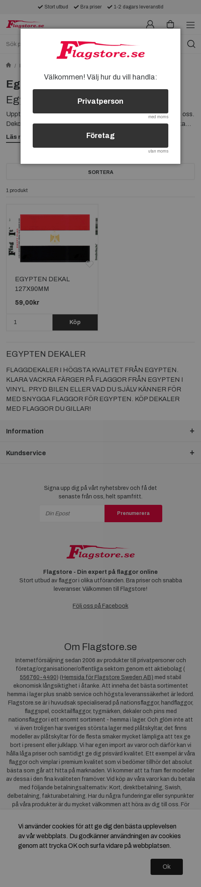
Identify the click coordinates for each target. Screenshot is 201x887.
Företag (100, 136)
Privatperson (100, 101)
